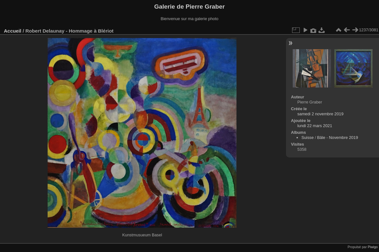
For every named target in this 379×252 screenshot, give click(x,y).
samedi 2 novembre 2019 (320, 113)
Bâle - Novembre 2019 (337, 137)
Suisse (307, 137)
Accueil (12, 31)
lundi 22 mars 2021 (314, 125)
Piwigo (373, 247)
